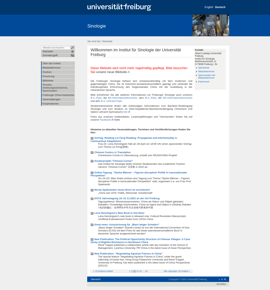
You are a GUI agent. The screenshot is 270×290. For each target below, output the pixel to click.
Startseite (107, 41)
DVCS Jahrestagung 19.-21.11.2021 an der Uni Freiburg (127, 198)
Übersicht (95, 279)
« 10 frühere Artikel (103, 271)
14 (146, 271)
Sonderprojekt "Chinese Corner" (113, 161)
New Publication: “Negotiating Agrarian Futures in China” (128, 253)
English (209, 7)
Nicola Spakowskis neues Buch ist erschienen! (122, 189)
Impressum (203, 81)
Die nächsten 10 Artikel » (177, 271)
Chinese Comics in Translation (112, 152)
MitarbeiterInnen (206, 71)
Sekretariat (203, 67)
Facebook (105, 119)
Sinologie (96, 25)
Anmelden (221, 284)
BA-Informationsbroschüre (122, 97)
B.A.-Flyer (96, 97)
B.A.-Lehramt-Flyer (111, 101)
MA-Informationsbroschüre (177, 97)
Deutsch (220, 7)
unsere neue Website (111, 72)
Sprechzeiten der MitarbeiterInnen (206, 76)
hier (125, 111)
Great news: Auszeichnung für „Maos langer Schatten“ (126, 224)
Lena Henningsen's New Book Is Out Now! (119, 213)
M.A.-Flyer (150, 97)
